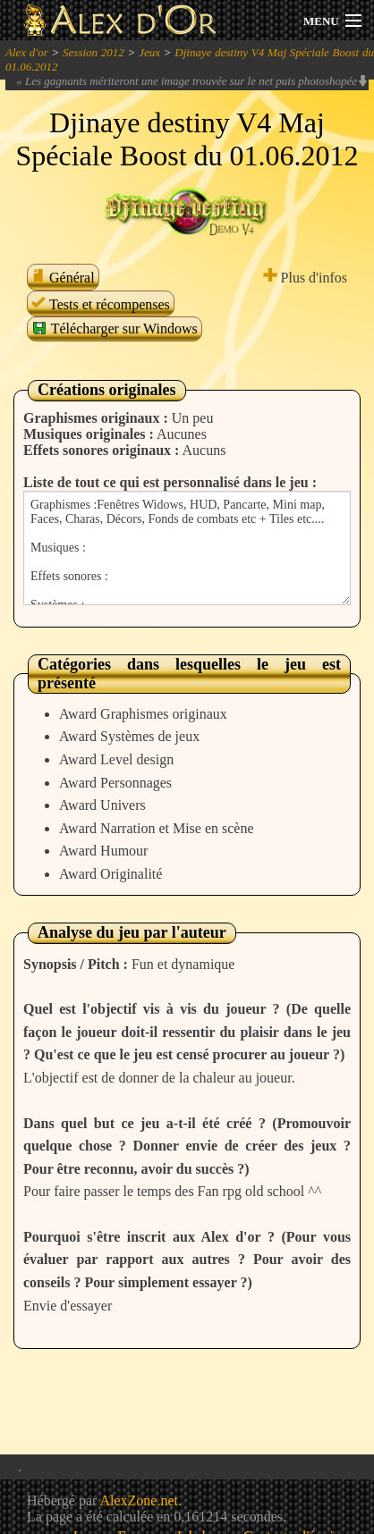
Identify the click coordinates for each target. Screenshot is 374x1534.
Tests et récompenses (100, 304)
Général (63, 277)
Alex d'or (26, 52)
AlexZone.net (138, 1500)
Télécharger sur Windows (114, 328)
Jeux (149, 52)
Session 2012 (93, 52)
